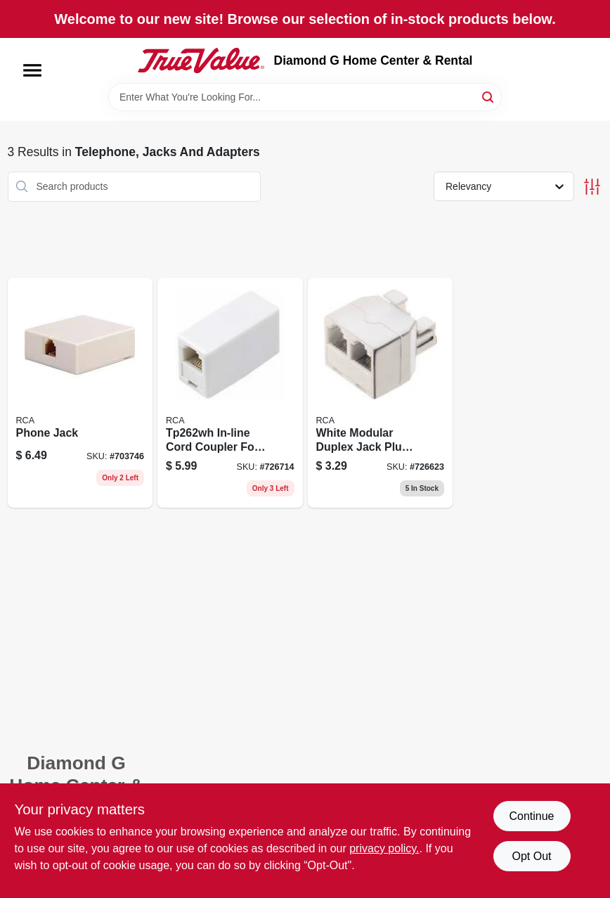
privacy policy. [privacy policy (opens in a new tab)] (384, 848)
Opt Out (531, 856)
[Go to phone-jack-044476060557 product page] (80, 393)
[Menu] (32, 70)
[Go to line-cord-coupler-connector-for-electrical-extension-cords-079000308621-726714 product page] (230, 393)
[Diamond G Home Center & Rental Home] (201, 60)
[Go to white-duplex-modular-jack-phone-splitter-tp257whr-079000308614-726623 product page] (380, 393)
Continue (531, 816)
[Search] (489, 96)
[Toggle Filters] (592, 187)
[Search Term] (305, 97)
